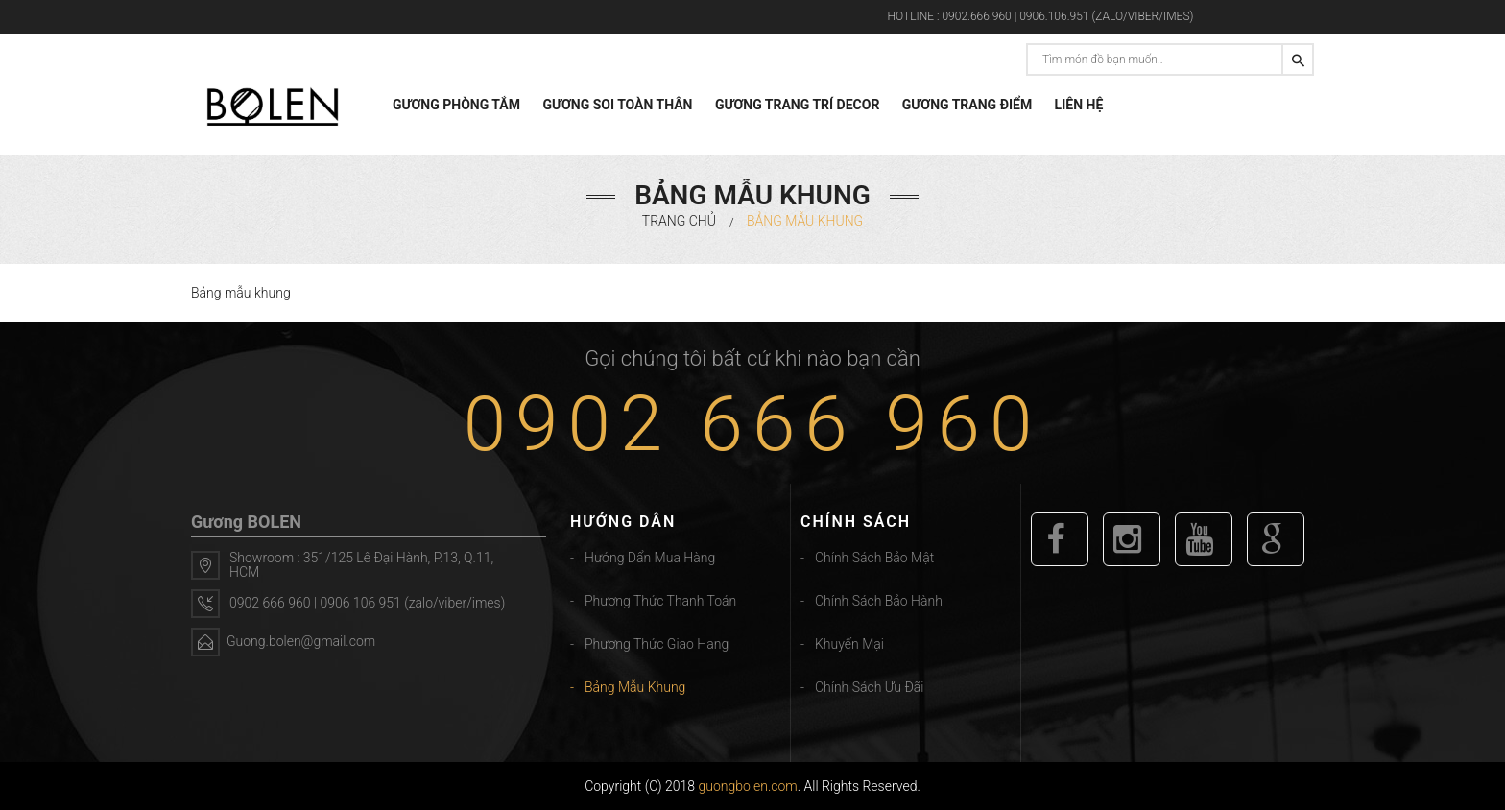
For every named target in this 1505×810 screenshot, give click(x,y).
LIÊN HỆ (1079, 104)
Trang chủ (679, 220)
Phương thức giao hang (657, 644)
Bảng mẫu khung (635, 687)
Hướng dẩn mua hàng (650, 557)
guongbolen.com (748, 786)
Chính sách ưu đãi (869, 687)
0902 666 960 (753, 424)
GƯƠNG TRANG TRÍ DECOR (797, 104)
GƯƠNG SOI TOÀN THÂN (617, 104)
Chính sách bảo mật (874, 557)
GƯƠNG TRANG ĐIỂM (967, 104)
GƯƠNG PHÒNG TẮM (456, 104)
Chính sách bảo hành (879, 600)
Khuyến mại (849, 644)
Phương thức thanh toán (660, 600)
